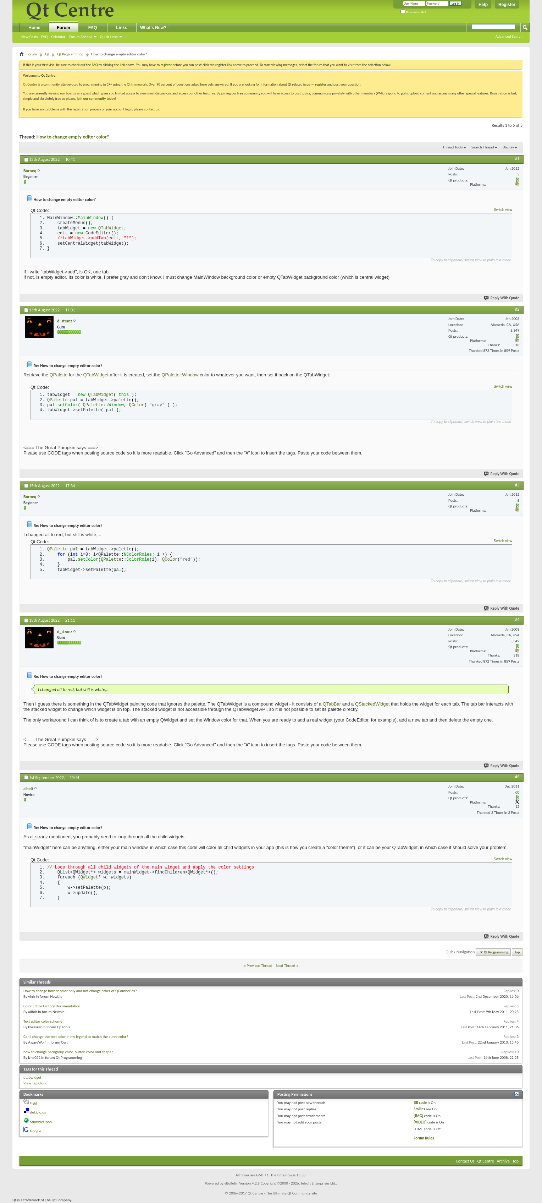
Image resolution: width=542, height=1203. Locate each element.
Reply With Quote (502, 298)
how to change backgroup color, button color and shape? (68, 1052)
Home (34, 27)
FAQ (44, 36)
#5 (517, 776)
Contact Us (465, 1161)
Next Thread (285, 965)
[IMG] (418, 1116)
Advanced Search (509, 36)
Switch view (503, 210)
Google (36, 1131)
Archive (503, 1161)
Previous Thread (259, 965)
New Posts (29, 36)
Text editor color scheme (42, 1021)
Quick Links (109, 36)
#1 (517, 158)
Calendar (58, 36)
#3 (517, 485)
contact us (151, 109)
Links (121, 27)
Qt (47, 54)
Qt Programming (70, 54)
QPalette (59, 374)
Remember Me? (413, 12)
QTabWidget (96, 374)
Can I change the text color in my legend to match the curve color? (75, 1036)
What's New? (153, 27)
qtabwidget (32, 1077)
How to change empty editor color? (73, 137)
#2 (517, 309)
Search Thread (482, 147)
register (320, 84)
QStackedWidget (372, 704)
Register (506, 4)
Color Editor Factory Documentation (51, 1006)
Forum (63, 27)
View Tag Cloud (35, 1083)
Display (508, 147)
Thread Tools (453, 147)
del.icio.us (38, 1112)
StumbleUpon (41, 1122)
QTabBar (332, 704)
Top (517, 952)
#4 (517, 619)
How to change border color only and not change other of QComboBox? (80, 991)
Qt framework (137, 84)
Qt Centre (30, 84)
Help (483, 4)
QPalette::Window (180, 374)
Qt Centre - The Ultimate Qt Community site (282, 1193)
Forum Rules (424, 1138)
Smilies (419, 1109)
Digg (33, 1103)
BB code (420, 1102)
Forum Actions (80, 36)
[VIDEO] (420, 1122)
